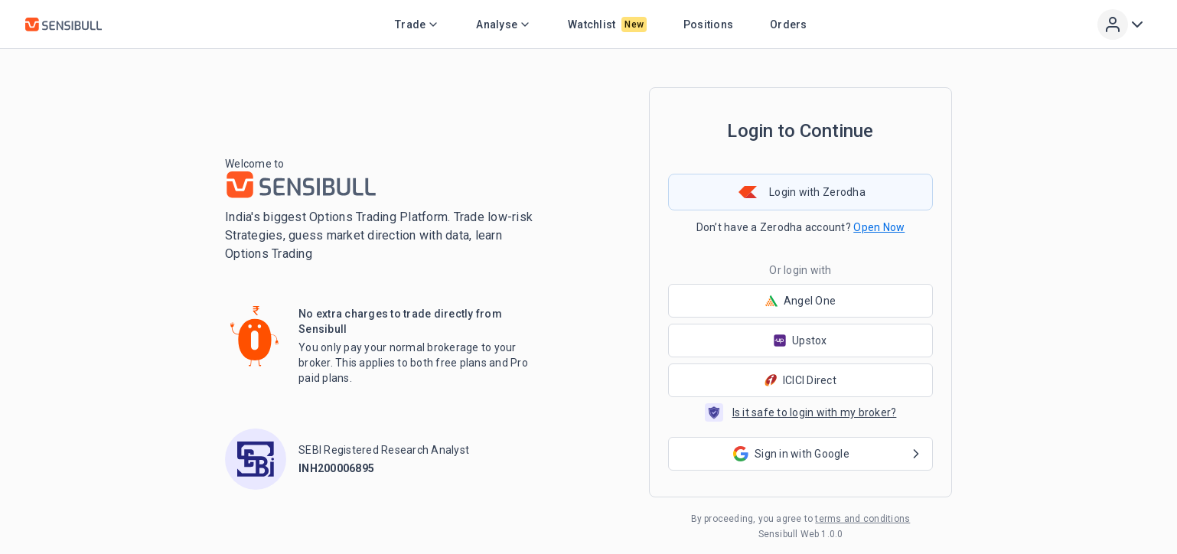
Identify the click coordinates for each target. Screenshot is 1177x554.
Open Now (879, 227)
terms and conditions (862, 518)
